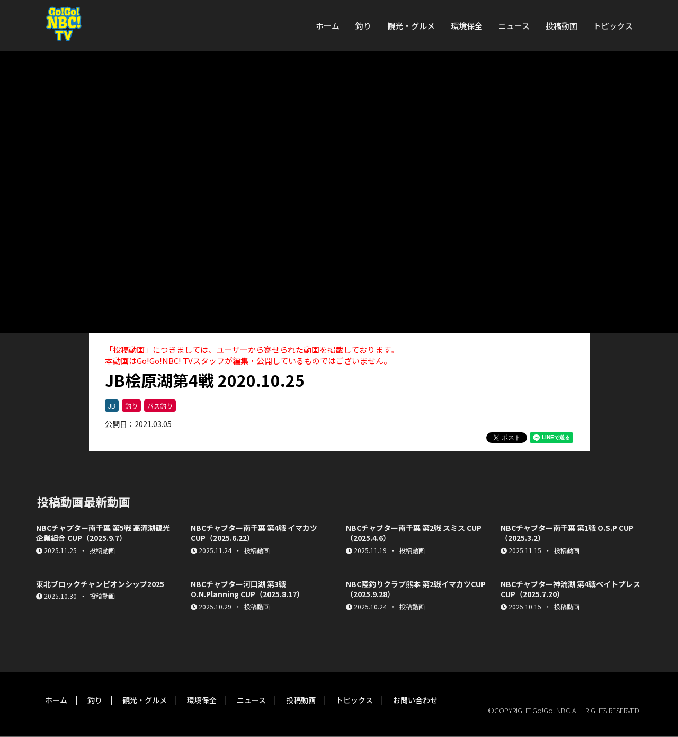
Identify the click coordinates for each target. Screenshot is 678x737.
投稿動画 (561, 25)
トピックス (613, 25)
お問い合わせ (415, 700)
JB (111, 405)
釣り (363, 25)
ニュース (514, 25)
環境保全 (467, 25)
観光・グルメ (411, 25)
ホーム (328, 25)
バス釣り (160, 405)
